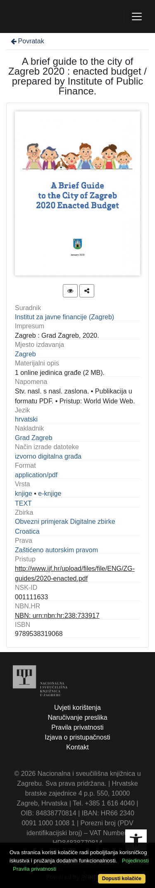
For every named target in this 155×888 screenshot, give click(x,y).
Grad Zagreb (33, 437)
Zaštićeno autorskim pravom (56, 550)
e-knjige (49, 493)
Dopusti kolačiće (121, 878)
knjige (23, 493)
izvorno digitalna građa (48, 456)
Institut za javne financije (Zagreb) (64, 316)
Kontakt (77, 747)
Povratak (27, 41)
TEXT (23, 503)
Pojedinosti (135, 860)
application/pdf (36, 474)
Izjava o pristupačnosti (77, 737)
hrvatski (26, 419)
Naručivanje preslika (77, 717)
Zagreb (25, 354)
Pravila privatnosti (77, 727)
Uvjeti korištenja (77, 707)
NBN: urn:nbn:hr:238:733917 (57, 615)
